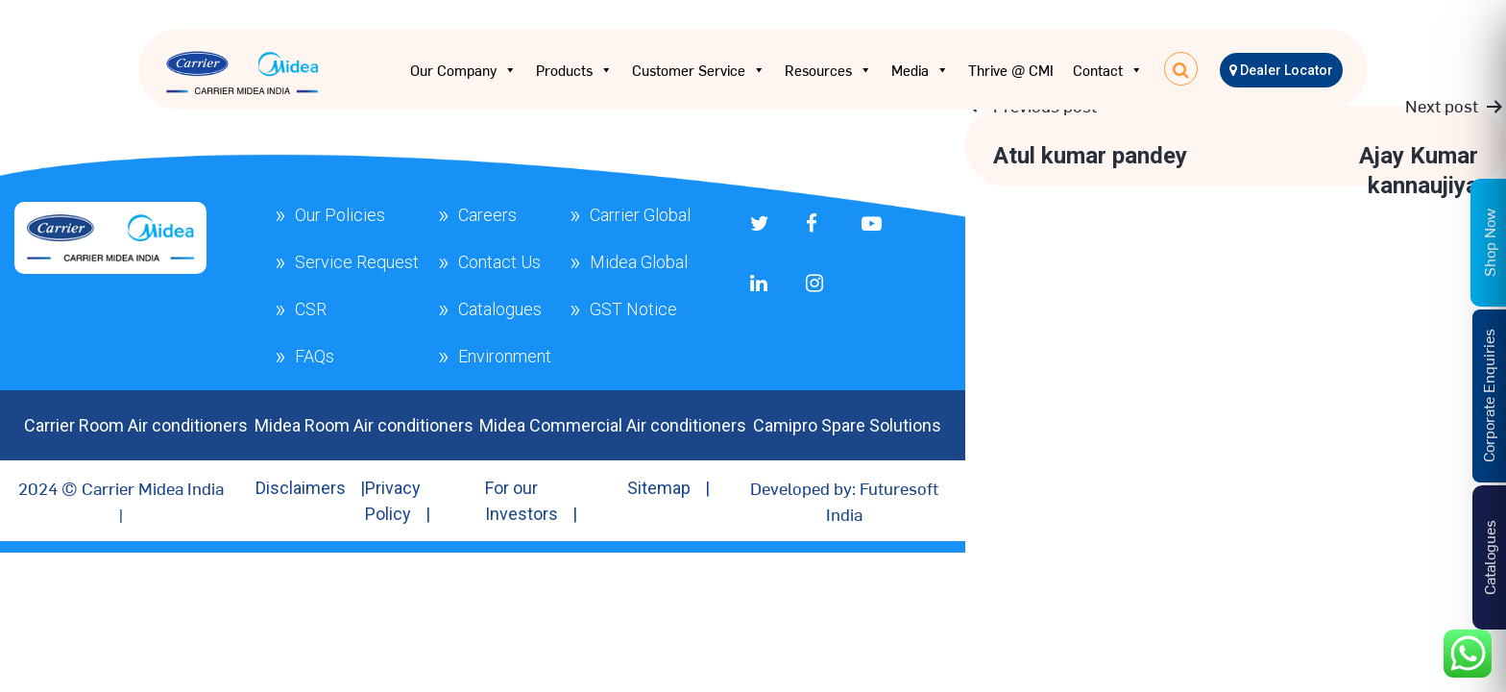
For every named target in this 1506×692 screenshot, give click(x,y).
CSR (311, 309)
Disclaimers (300, 488)
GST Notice (633, 309)
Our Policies (340, 215)
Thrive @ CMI (1011, 70)
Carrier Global (640, 215)
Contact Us (499, 262)
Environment (504, 356)
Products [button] (574, 70)
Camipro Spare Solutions (847, 425)
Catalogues (500, 309)
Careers (487, 215)
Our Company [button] (463, 70)
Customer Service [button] (698, 70)
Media (920, 70)
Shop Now (1488, 242)
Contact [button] (1108, 70)
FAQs (314, 356)
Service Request (357, 262)
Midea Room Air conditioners (364, 425)
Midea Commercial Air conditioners (612, 425)
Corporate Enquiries (1487, 395)
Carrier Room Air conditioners (136, 425)
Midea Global (639, 262)
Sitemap (659, 488)
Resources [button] (828, 70)
